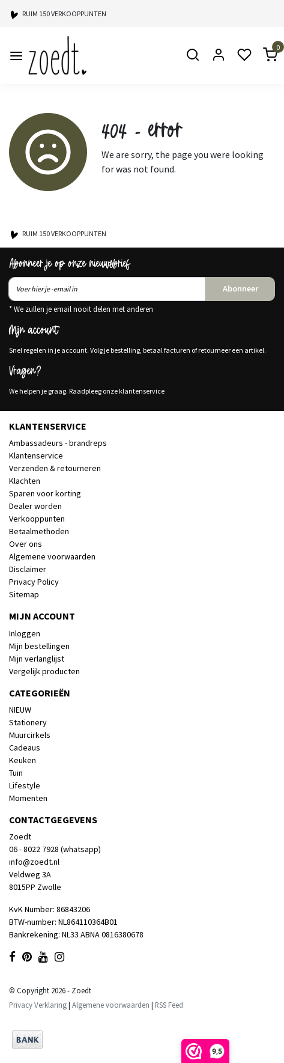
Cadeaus (24, 747)
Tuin (16, 772)
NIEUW (20, 709)
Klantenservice (36, 455)
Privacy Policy (34, 581)
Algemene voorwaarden (52, 556)
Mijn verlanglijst (36, 658)
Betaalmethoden (39, 531)
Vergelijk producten (44, 671)
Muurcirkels (29, 734)
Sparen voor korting (45, 493)
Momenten (28, 798)
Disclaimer (27, 569)
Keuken (22, 760)
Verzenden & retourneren (55, 468)
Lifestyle (24, 785)
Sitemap (24, 594)
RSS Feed (169, 1005)
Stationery (28, 722)
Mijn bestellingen (39, 646)
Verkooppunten (37, 518)
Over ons (25, 543)
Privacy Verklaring (38, 1005)
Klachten (24, 480)
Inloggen (24, 633)
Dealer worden (35, 506)
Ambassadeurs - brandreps (58, 442)
